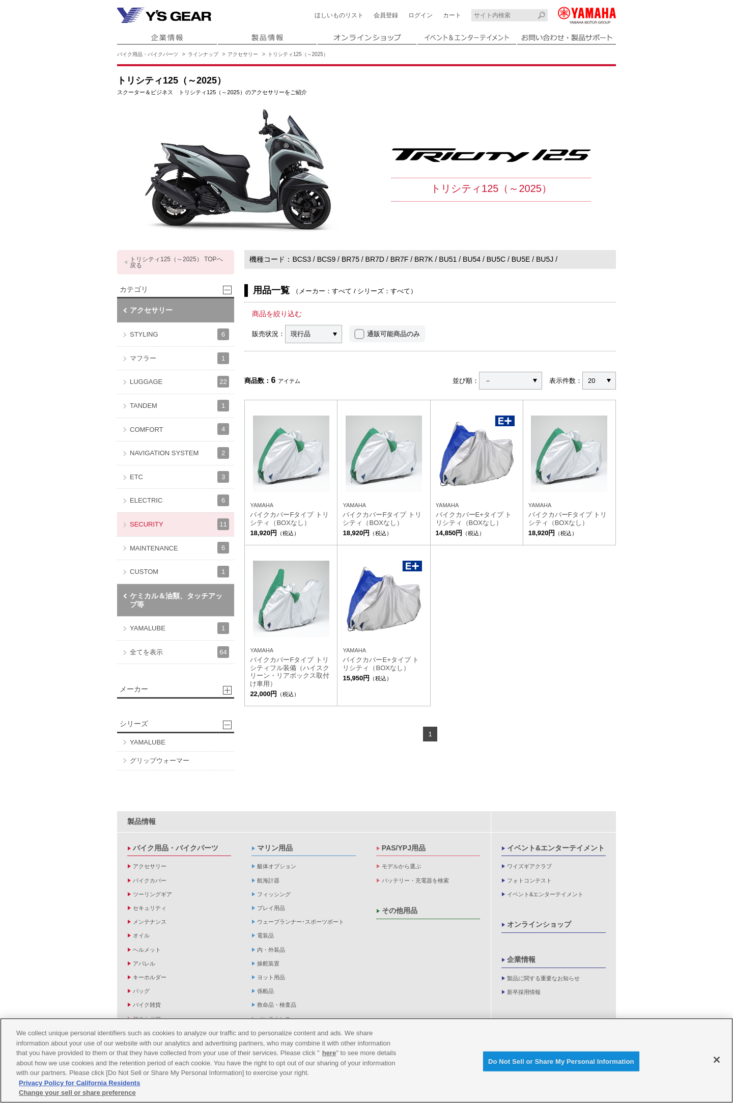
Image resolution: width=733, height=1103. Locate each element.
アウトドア (147, 1019)
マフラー (179, 358)
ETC (179, 477)
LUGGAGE (179, 382)
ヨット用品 (271, 977)
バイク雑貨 (147, 1005)
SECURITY (179, 524)
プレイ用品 (271, 908)
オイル (141, 935)
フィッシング (274, 894)
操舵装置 (268, 963)
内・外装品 (271, 950)
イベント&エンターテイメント (556, 848)
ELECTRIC (179, 500)
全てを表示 (179, 652)
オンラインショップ (539, 924)
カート (452, 15)
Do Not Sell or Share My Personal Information (561, 1064)
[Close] (717, 1063)
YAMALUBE (179, 628)
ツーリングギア (152, 894)
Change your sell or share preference (77, 1096)
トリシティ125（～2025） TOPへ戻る (176, 262)
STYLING (179, 334)
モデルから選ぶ (401, 866)
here (329, 1056)
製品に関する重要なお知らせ (543, 978)
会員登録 (386, 15)
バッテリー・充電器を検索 (415, 880)
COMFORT (179, 429)
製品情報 (141, 821)
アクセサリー (243, 54)
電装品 (265, 935)
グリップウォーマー (159, 760)
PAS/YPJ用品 (404, 848)
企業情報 (521, 959)
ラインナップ (203, 54)
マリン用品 (275, 848)
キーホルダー (149, 977)
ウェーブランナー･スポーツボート (300, 922)
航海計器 (268, 880)
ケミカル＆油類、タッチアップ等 (176, 600)
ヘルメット (147, 950)
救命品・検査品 (276, 1005)
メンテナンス (149, 922)
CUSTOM (179, 571)
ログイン (420, 15)
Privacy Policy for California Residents (79, 1086)
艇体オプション (276, 866)
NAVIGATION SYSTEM (179, 453)
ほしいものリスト (339, 15)
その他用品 (399, 910)
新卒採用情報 (524, 992)
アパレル (144, 963)
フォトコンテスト (529, 880)
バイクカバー (149, 880)
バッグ (141, 991)
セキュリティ (149, 908)
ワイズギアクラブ (529, 866)
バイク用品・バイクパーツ (147, 54)
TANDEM (179, 405)
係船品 (265, 991)
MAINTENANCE (179, 548)
